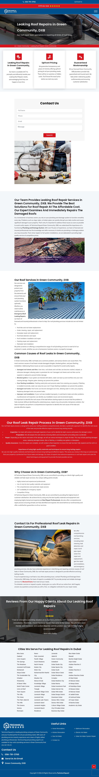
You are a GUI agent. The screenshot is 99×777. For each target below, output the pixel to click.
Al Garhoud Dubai (74, 697)
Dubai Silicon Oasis (58, 672)
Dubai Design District (58, 694)
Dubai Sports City (57, 667)
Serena (19, 708)
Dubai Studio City (57, 664)
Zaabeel (19, 656)
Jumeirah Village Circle (41, 692)
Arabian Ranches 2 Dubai (75, 671)
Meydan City (38, 678)
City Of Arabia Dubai (58, 708)
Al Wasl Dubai (73, 678)
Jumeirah (54, 653)
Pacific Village (38, 659)
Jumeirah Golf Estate (23, 667)
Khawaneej (20, 681)
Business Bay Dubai (58, 711)
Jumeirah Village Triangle (39, 687)
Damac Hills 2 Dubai (58, 700)
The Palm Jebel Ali (23, 700)
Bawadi (71, 656)
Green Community (23, 46)
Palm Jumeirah (39, 656)
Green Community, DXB (15, 763)
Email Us (79, 2)
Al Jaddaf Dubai (74, 694)
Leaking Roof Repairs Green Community (43, 46)
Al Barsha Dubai (74, 702)
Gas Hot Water (57, 736)
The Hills (19, 702)
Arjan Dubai (72, 662)
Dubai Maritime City (58, 681)
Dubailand (55, 662)
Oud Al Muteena (39, 662)
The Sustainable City (23, 675)
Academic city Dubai (75, 705)
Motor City (37, 670)
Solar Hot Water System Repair (86, 736)
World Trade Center (23, 686)
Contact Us (55, 740)
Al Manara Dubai (74, 689)
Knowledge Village (40, 683)
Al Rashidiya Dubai (75, 686)
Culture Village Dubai (58, 705)
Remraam (20, 711)
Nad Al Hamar (38, 664)
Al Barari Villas (21, 683)
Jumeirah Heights (39, 705)
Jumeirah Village (39, 694)
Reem (36, 653)
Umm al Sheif (21, 689)
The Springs (21, 662)
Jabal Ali (54, 656)
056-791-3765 (29, 2)
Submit (49, 135)
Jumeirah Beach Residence (39, 709)
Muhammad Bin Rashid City (41, 674)
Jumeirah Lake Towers (41, 700)
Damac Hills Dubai (57, 702)
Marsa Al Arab (38, 681)
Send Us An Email (14, 758)
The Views (20, 697)
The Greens (20, 705)
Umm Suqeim (21, 659)
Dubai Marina (56, 683)
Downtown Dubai (57, 697)
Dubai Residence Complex (57, 677)
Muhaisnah (20, 670)
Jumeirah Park (38, 697)
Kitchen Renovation (58, 732)
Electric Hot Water (81, 732)
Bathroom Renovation (83, 728)
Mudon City (37, 667)
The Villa (19, 694)
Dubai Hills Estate (57, 692)
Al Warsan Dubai (74, 681)
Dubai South (55, 670)
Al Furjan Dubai (74, 700)
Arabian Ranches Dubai (76, 675)
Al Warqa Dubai (74, 683)
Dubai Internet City (57, 689)
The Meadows (21, 664)
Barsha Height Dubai (75, 659)
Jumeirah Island (39, 702)
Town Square (21, 692)
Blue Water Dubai (74, 653)
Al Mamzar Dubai (74, 692)
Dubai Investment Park (59, 686)
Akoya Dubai (21, 672)
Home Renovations (58, 728)
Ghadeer (19, 678)
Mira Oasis (20, 653)
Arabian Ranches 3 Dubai (75, 666)
